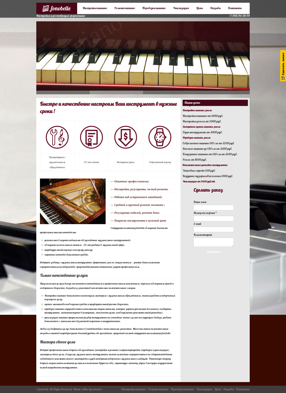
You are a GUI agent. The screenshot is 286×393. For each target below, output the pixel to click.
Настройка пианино (95, 8)
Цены (199, 8)
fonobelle (44, 389)
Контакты (235, 8)
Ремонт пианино (124, 8)
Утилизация (181, 8)
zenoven (96, 389)
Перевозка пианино (154, 8)
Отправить (213, 252)
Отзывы (215, 8)
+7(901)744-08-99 (239, 16)
